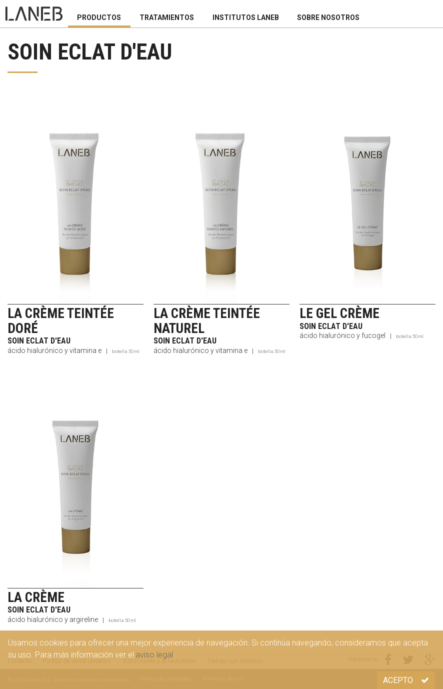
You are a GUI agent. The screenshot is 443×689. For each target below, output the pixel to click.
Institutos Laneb (245, 18)
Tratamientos (167, 18)
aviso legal (154, 655)
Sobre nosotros (328, 18)
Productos (99, 18)
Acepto (406, 680)
